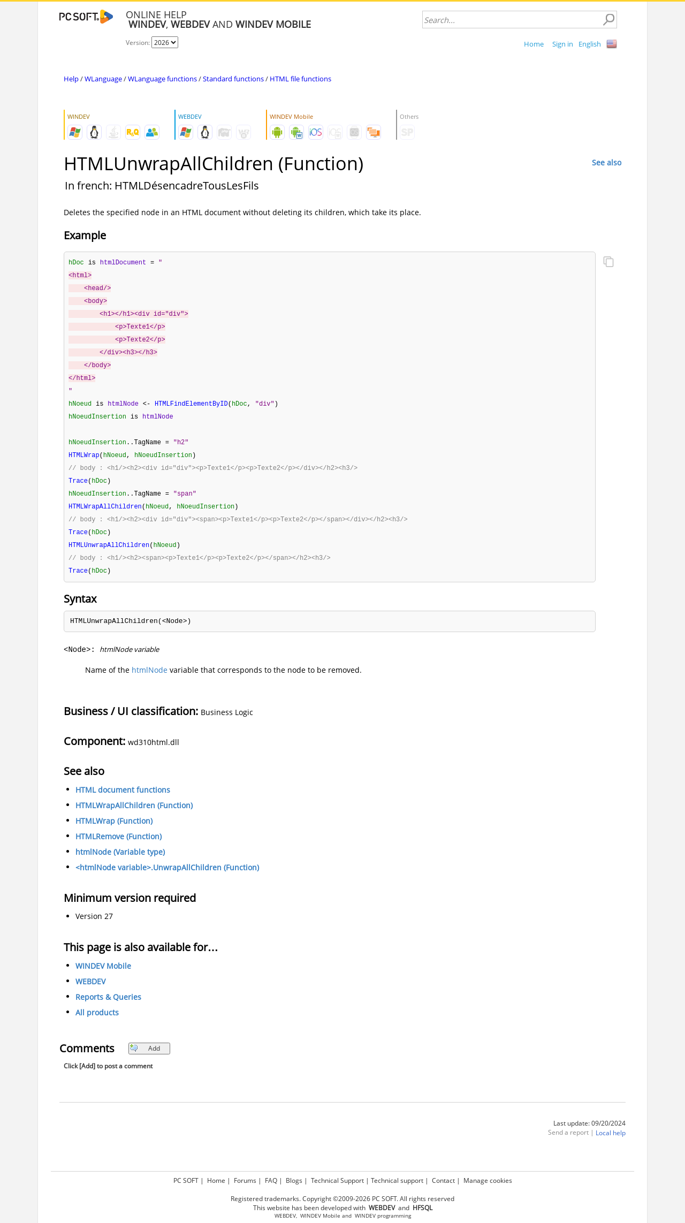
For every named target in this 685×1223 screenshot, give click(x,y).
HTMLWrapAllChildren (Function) (134, 818)
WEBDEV (90, 994)
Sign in (562, 44)
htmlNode (150, 683)
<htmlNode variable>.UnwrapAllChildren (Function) (167, 880)
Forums (245, 1180)
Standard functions (233, 78)
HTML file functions (300, 78)
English (590, 44)
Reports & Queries (108, 1010)
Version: (138, 42)
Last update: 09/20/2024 (589, 1136)
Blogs (294, 1180)
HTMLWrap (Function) (114, 834)
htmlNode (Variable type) (120, 865)
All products (97, 1025)
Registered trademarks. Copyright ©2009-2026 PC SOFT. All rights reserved (342, 1198)
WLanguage (103, 78)
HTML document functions (122, 802)
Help (71, 78)
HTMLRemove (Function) (118, 849)
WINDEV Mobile (103, 979)
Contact (443, 1180)
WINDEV (365, 1215)
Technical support (397, 1180)
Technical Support (337, 1180)
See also (606, 162)
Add (145, 1061)
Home (534, 44)
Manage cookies (487, 1180)
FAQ (271, 1180)
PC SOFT (186, 1180)
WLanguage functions (162, 78)
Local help (611, 1145)
